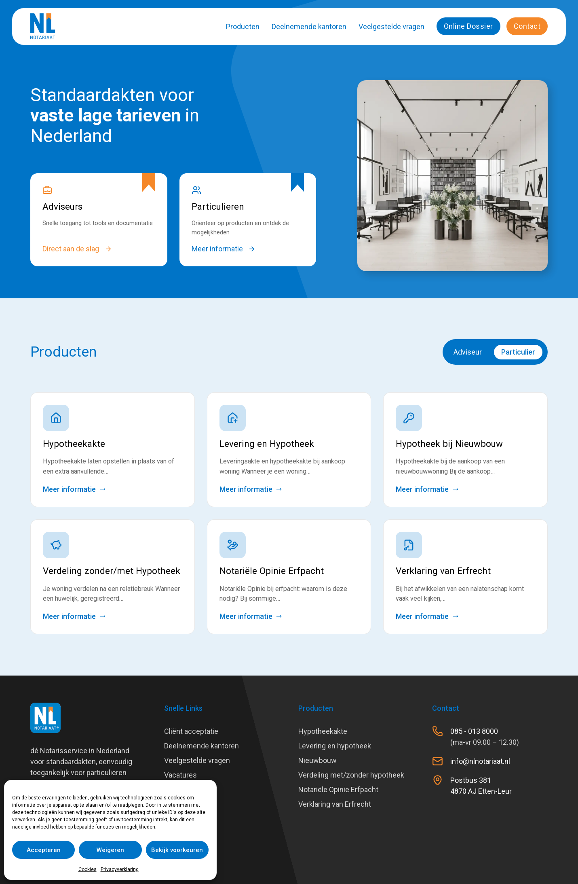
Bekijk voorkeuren (177, 850)
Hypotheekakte (74, 443)
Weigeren (110, 850)
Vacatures (180, 775)
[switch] (495, 352)
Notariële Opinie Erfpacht (271, 570)
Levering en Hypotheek (266, 443)
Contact (527, 26)
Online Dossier (468, 26)
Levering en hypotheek (334, 746)
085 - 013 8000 (474, 731)
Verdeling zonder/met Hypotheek (111, 570)
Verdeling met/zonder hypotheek (351, 775)
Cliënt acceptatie (191, 731)
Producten (242, 26)
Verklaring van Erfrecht (443, 570)
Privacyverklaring (120, 869)
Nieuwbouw (317, 760)
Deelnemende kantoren (309, 26)
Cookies (87, 869)
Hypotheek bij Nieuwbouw (449, 443)
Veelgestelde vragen (391, 26)
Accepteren (44, 850)
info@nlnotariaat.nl (480, 761)
